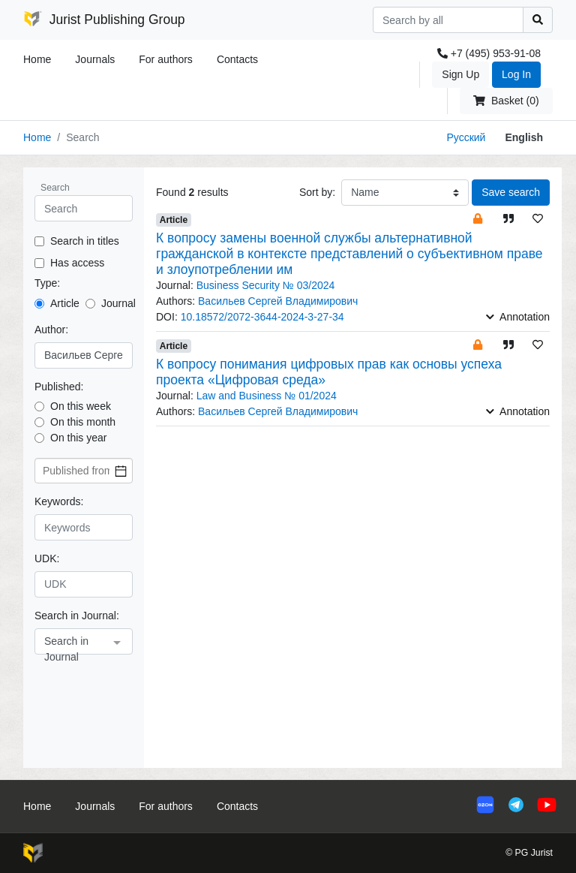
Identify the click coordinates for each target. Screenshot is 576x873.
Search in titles (84, 241)
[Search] (448, 20)
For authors (166, 59)
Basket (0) (505, 101)
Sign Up (460, 74)
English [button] (524, 137)
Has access (77, 263)
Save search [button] (511, 192)
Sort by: (317, 192)
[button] (477, 218)
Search (55, 187)
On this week (80, 406)
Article (65, 303)
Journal (118, 303)
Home (37, 59)
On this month (83, 422)
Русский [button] (465, 137)
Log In (516, 74)
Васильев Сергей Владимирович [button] (278, 301)
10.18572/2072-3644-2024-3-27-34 (262, 317)
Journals (95, 59)
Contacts (237, 59)
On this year (78, 438)
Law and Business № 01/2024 (266, 396)
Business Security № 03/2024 (265, 285)
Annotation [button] (518, 317)
